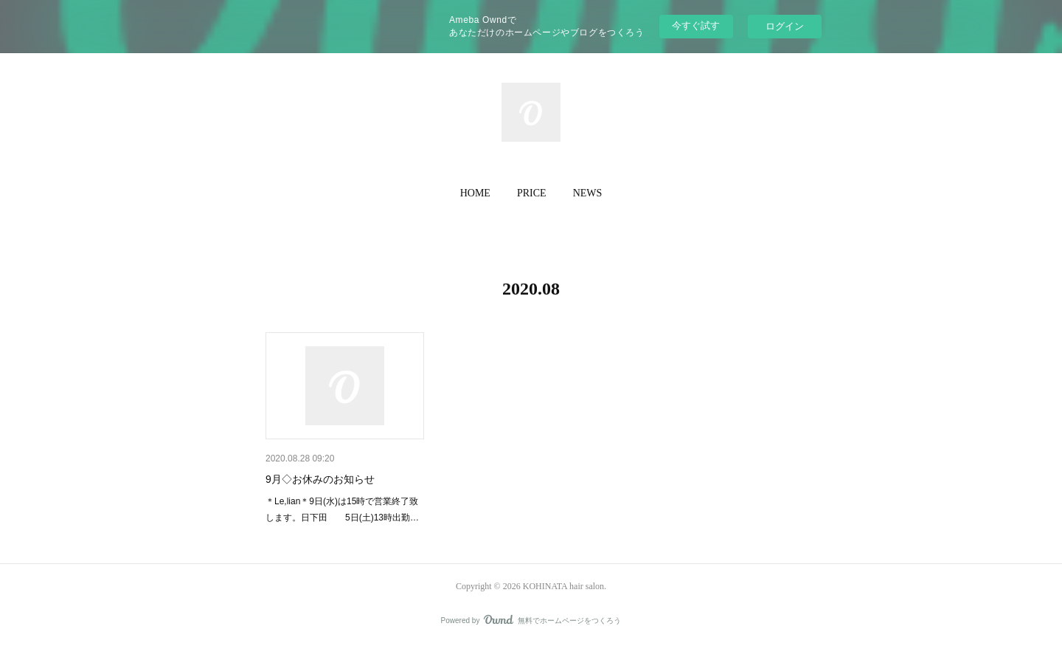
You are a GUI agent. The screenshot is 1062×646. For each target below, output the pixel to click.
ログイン (785, 26)
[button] (475, 193)
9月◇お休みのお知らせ (320, 479)
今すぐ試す (696, 25)
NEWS (588, 193)
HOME (475, 193)
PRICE (531, 193)
